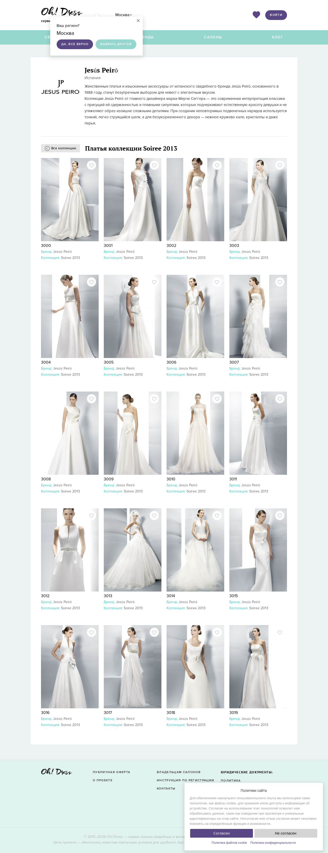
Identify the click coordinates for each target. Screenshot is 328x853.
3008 (46, 479)
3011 (233, 479)
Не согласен (285, 833)
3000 (46, 245)
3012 (45, 595)
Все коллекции (63, 148)
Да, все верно (74, 44)
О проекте (102, 780)
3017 (108, 712)
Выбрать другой (116, 44)
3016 (45, 712)
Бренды (145, 37)
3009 (109, 479)
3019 (233, 712)
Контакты (166, 789)
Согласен (221, 833)
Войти (276, 15)
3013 (108, 595)
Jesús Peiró (62, 251)
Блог (277, 37)
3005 (109, 362)
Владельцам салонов (179, 772)
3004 (46, 362)
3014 (171, 595)
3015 (233, 595)
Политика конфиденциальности (273, 843)
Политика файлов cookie (229, 843)
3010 (171, 479)
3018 (171, 712)
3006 (171, 362)
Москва (122, 14)
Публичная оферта (111, 772)
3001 (108, 245)
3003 (234, 245)
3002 (171, 245)
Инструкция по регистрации (185, 780)
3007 (234, 362)
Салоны (213, 37)
